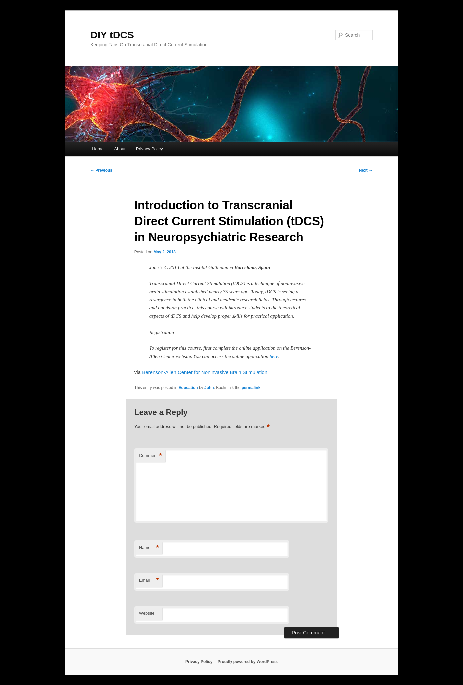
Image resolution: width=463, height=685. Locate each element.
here (274, 356)
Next (366, 170)
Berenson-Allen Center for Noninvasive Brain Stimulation (204, 372)
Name (149, 548)
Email (149, 580)
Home (98, 148)
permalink (251, 387)
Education (188, 387)
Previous (101, 170)
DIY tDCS (112, 34)
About (119, 148)
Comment (150, 456)
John (209, 387)
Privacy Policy (149, 148)
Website (147, 613)
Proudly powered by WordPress (248, 661)
